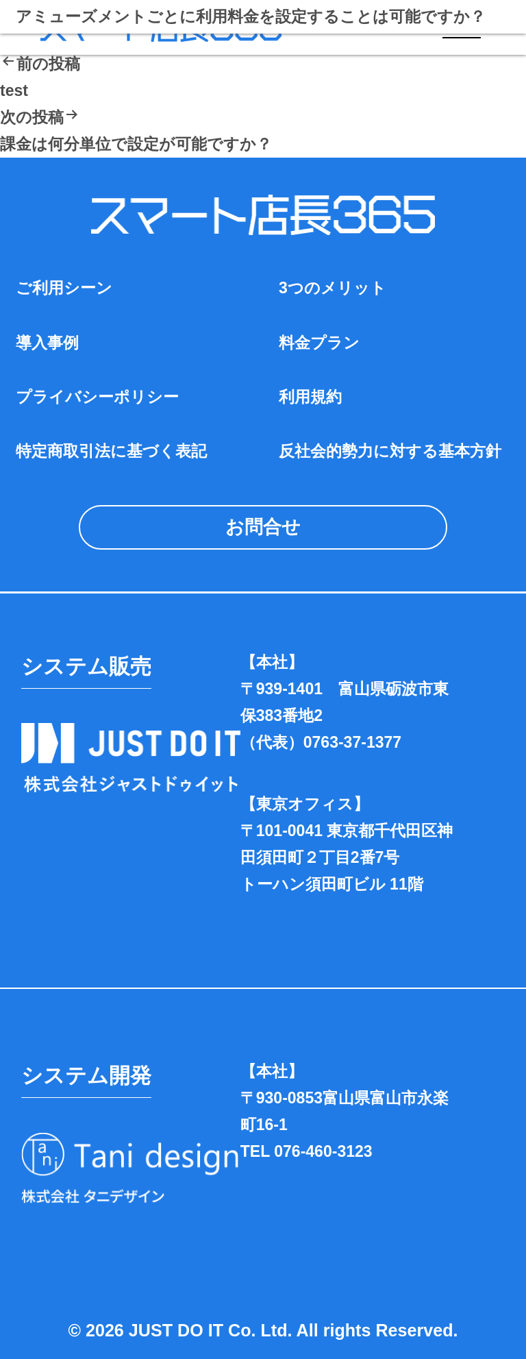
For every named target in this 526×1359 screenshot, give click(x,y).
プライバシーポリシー (97, 397)
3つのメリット (332, 288)
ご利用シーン (64, 288)
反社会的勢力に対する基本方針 (390, 451)
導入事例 (47, 343)
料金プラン (319, 343)
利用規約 (310, 397)
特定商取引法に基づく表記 (111, 451)
